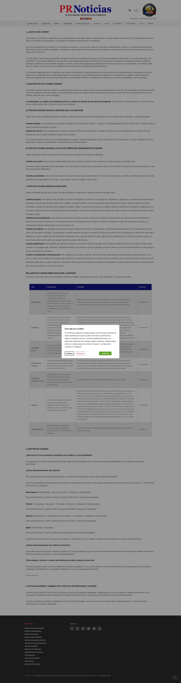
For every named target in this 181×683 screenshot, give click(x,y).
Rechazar (80, 353)
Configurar (69, 353)
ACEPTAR (105, 353)
